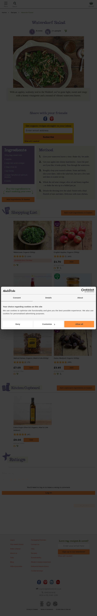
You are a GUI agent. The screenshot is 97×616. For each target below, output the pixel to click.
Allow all (79, 324)
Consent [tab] (17, 298)
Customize (48, 324)
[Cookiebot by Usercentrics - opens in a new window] (83, 290)
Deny (17, 324)
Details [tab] (48, 298)
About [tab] (80, 298)
